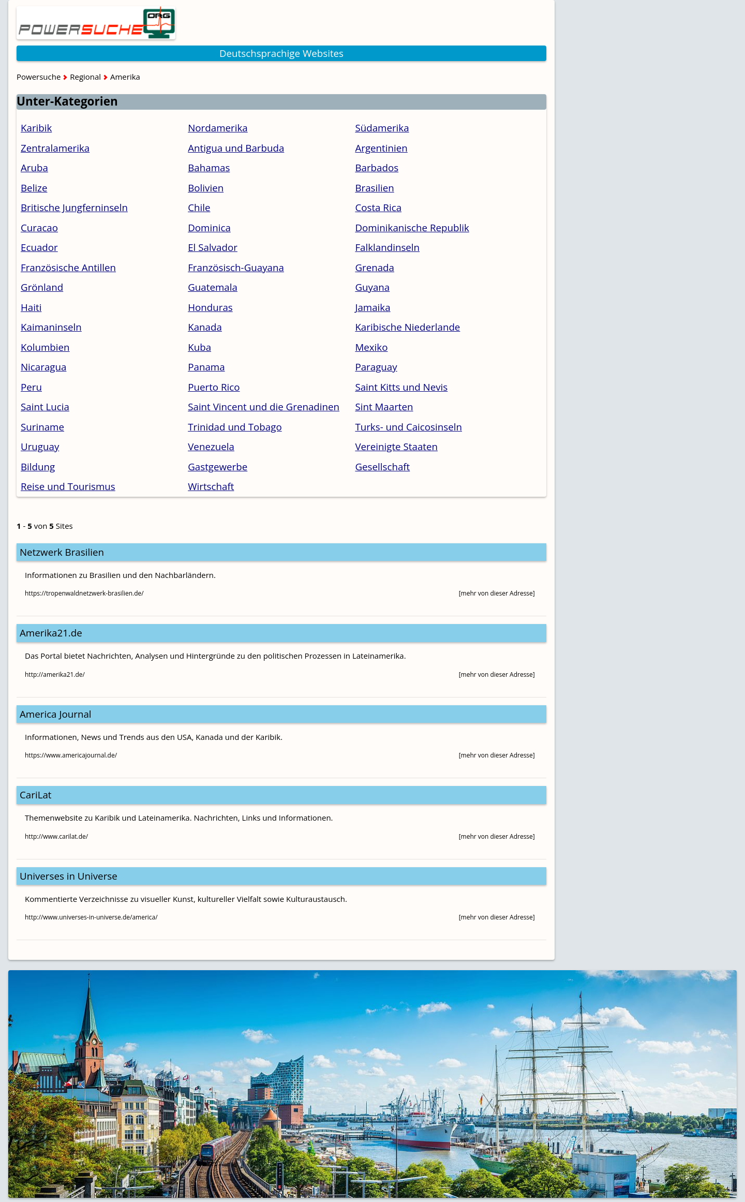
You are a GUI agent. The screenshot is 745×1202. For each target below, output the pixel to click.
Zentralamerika (55, 147)
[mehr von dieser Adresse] (497, 593)
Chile (199, 207)
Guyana (372, 286)
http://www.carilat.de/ (56, 836)
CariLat (36, 794)
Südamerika (382, 127)
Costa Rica (378, 207)
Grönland (42, 286)
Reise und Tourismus (68, 486)
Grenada (374, 267)
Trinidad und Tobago (235, 426)
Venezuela (211, 446)
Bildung (38, 466)
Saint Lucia (45, 406)
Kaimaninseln (51, 326)
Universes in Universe (68, 875)
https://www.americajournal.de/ (71, 755)
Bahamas (209, 167)
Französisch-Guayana (236, 267)
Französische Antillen (68, 267)
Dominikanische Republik (412, 227)
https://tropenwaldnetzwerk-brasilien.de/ (84, 593)
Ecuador (39, 247)
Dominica (209, 227)
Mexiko (371, 346)
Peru (31, 386)
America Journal (56, 713)
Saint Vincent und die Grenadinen (263, 406)
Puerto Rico (214, 386)
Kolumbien (45, 346)
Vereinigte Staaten (396, 446)
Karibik (36, 127)
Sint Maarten (384, 406)
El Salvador (212, 247)
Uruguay (40, 446)
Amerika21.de (51, 632)
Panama (206, 366)
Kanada (205, 326)
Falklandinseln (387, 247)
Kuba (199, 346)
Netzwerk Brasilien (62, 551)
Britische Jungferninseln (74, 207)
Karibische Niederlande (407, 326)
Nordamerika (218, 127)
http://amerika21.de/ (55, 674)
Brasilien (374, 187)
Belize (34, 187)
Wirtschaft (211, 486)
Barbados (376, 167)
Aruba (34, 167)
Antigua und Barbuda (236, 147)
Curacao (39, 227)
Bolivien (206, 187)
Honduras (210, 307)
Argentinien (381, 147)
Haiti (31, 307)
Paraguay (376, 366)
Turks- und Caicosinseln (408, 426)
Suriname (42, 426)
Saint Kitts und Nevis (401, 386)
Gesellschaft (382, 466)
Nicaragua (43, 366)
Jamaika (372, 307)
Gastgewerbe (217, 466)
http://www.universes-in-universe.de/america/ (91, 917)
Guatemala (212, 286)
